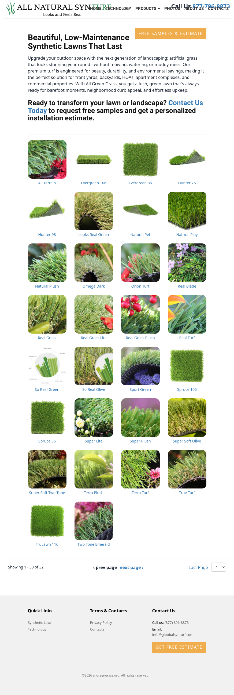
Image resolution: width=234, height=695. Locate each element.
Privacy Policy (101, 622)
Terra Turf (140, 492)
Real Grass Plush (140, 337)
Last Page (198, 567)
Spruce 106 (187, 389)
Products (147, 9)
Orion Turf (140, 286)
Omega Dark (94, 286)
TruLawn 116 (47, 544)
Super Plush (140, 441)
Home (95, 9)
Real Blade (187, 286)
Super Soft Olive (187, 441)
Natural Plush (47, 286)
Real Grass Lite (93, 337)
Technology (118, 9)
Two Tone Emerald (93, 544)
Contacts (218, 9)
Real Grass (47, 337)
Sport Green (140, 389)
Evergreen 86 (140, 182)
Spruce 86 (47, 441)
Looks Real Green (94, 234)
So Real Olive (93, 389)
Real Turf (187, 337)
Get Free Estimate (179, 647)
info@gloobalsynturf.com (173, 634)
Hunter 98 (47, 234)
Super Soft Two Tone (47, 492)
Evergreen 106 (93, 182)
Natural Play (187, 234)
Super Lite (93, 441)
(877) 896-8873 (177, 622)
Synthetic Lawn (40, 622)
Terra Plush (94, 492)
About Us (194, 9)
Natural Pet (140, 234)
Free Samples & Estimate (171, 33)
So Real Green (47, 389)
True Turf (187, 492)
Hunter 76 (187, 182)
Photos (172, 9)
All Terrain (47, 182)
